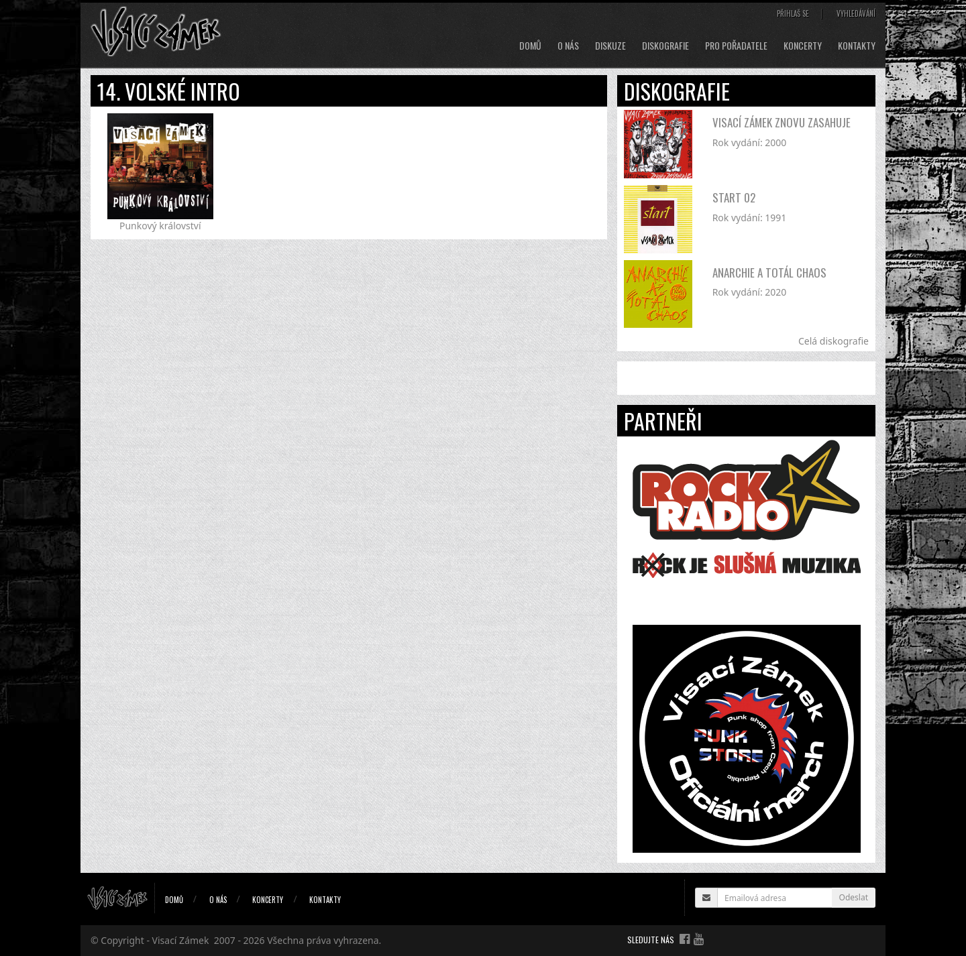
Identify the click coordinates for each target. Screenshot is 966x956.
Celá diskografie (833, 341)
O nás (568, 45)
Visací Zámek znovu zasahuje (781, 122)
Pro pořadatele (736, 45)
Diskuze (610, 45)
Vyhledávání (856, 13)
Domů (530, 45)
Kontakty (856, 45)
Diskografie (665, 45)
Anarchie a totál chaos (769, 272)
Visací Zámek (180, 940)
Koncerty (803, 45)
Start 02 (733, 197)
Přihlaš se (793, 13)
